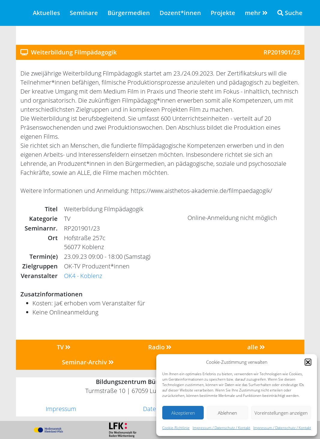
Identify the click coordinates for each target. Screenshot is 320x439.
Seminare (84, 13)
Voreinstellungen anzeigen (281, 413)
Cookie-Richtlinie (176, 427)
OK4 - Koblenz (83, 276)
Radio (160, 347)
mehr (256, 13)
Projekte (223, 13)
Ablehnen (227, 413)
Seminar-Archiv (88, 362)
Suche (290, 13)
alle (256, 347)
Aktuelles (46, 13)
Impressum (61, 409)
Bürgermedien (129, 13)
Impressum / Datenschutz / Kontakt (221, 427)
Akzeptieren (183, 413)
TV (64, 347)
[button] (308, 362)
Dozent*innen (180, 13)
